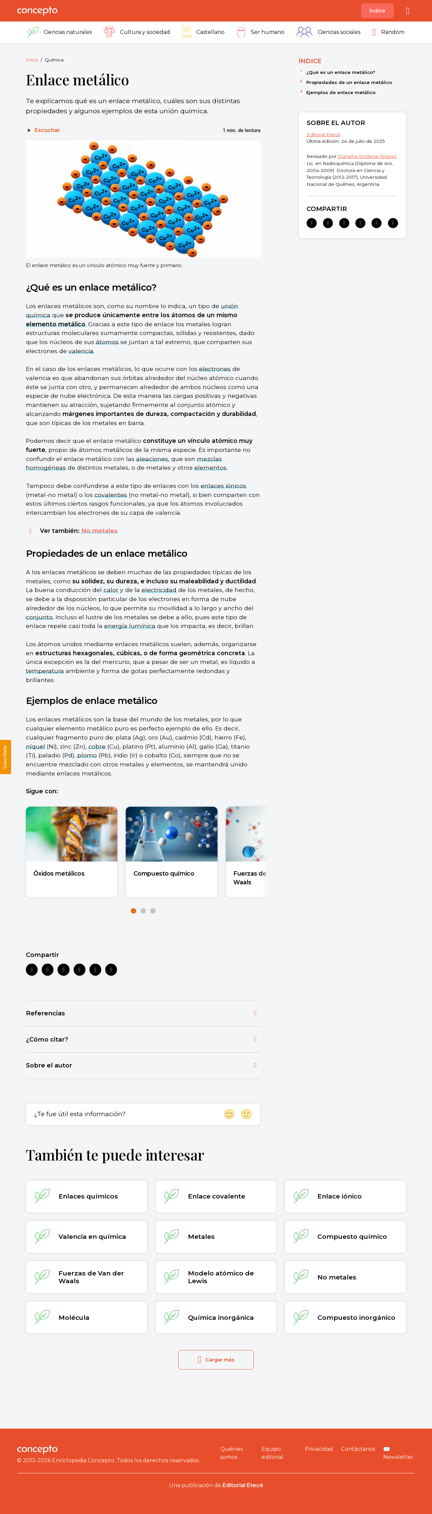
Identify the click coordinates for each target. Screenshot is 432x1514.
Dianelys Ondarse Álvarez (367, 156)
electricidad (159, 589)
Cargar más (216, 1359)
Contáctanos (358, 1449)
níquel (35, 746)
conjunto (39, 617)
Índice (377, 11)
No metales (99, 530)
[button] (133, 911)
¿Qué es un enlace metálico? (340, 72)
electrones (215, 368)
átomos (107, 341)
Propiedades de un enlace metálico (349, 82)
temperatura (45, 670)
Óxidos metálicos (58, 873)
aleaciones (152, 458)
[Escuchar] (43, 130)
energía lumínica (129, 625)
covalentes (110, 494)
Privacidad (319, 1449)
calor (111, 589)
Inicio (32, 59)
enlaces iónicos (223, 485)
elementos (210, 467)
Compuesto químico (163, 873)
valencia (81, 350)
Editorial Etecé (323, 134)
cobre (97, 746)
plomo (87, 755)
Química (54, 59)
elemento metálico (55, 324)
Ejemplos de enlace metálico (341, 92)
